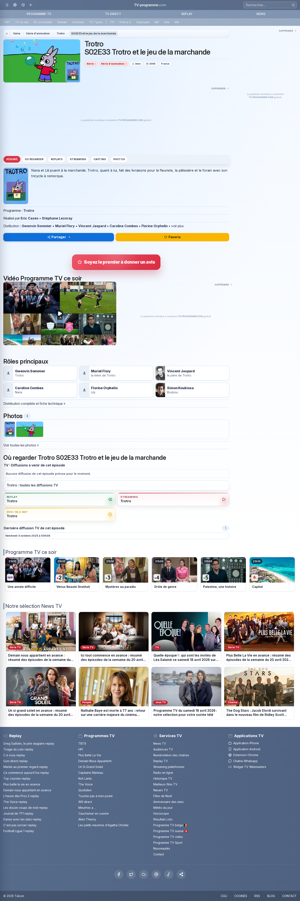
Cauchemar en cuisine (93, 813)
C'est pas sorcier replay (19, 825)
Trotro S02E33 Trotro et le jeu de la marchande (147, 48)
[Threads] (156, 874)
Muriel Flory (65, 226)
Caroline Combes (124, 226)
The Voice (85, 784)
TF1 (112, 22)
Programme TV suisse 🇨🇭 (170, 831)
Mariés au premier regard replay (25, 767)
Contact (158, 854)
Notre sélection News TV (33, 606)
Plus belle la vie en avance (21, 784)
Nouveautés (161, 848)
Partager (56, 237)
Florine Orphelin (154, 226)
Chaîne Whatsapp (243, 761)
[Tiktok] (168, 874)
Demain (62, 22)
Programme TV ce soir (31, 552)
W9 (177, 22)
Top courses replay (16, 778)
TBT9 (82, 743)
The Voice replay (15, 802)
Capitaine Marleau (90, 772)
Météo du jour (163, 807)
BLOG (271, 896)
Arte (166, 22)
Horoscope (161, 813)
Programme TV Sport (167, 842)
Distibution (11, 226)
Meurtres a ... (87, 807)
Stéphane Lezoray (57, 218)
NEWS (261, 14)
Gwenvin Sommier (37, 226)
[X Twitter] (131, 874)
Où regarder (34, 159)
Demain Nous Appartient (94, 761)
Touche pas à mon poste (95, 796)
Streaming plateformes (168, 767)
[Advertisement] (116, 120)
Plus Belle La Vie (89, 755)
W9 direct (85, 802)
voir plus (177, 226)
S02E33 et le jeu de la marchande (93, 33)
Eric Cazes (29, 218)
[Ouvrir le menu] (6, 5)
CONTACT (289, 896)
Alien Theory (87, 819)
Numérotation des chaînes (171, 755)
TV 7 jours (95, 22)
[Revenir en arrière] (31, 5)
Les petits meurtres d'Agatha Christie (103, 825)
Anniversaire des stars (168, 802)
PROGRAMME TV (39, 14)
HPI (80, 749)
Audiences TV (163, 749)
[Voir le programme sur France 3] (125, 574)
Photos (119, 159)
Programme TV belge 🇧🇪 (170, 825)
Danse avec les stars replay (22, 819)
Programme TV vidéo (168, 837)
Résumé (11, 159)
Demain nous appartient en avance (27, 790)
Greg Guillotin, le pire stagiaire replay (28, 743)
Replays (56, 159)
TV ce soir (22, 22)
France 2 (125, 22)
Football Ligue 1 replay (18, 831)
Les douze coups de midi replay (25, 807)
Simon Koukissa (180, 388)
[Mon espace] (14, 5)
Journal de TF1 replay (18, 813)
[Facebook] (118, 874)
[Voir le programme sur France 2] (77, 574)
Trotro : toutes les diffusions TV (32, 485)
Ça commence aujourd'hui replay (26, 772)
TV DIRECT (113, 14)
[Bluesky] (143, 874)
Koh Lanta (85, 778)
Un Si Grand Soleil (90, 767)
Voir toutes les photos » (21, 445)
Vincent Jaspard (92, 226)
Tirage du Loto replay (18, 749)
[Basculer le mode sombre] (23, 5)
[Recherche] (270, 5)
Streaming (78, 159)
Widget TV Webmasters (247, 767)
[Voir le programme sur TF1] (28, 574)
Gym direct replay (15, 761)
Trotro (61, 33)
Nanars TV (160, 790)
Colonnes (78, 22)
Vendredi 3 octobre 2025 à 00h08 (27, 535)
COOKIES (240, 896)
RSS (257, 896)
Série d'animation (38, 33)
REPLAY (186, 14)
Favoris (172, 237)
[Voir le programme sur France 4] (174, 574)
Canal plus (143, 22)
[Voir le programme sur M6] (272, 574)
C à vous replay (14, 755)
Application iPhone (243, 743)
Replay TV (160, 761)
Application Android (244, 749)
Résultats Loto (162, 819)
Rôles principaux (25, 361)
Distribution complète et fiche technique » (34, 403)
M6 (157, 22)
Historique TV (162, 778)
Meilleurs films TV (165, 784)
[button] (181, 874)
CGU (224, 896)
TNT (7, 22)
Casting (100, 159)
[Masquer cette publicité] (220, 88)
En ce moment (43, 22)
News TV (159, 743)
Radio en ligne (163, 772)
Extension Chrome (243, 755)
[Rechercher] (293, 5)
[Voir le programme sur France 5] (223, 574)
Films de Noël (162, 796)
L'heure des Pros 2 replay (21, 796)
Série (16, 33)
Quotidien (85, 790)
